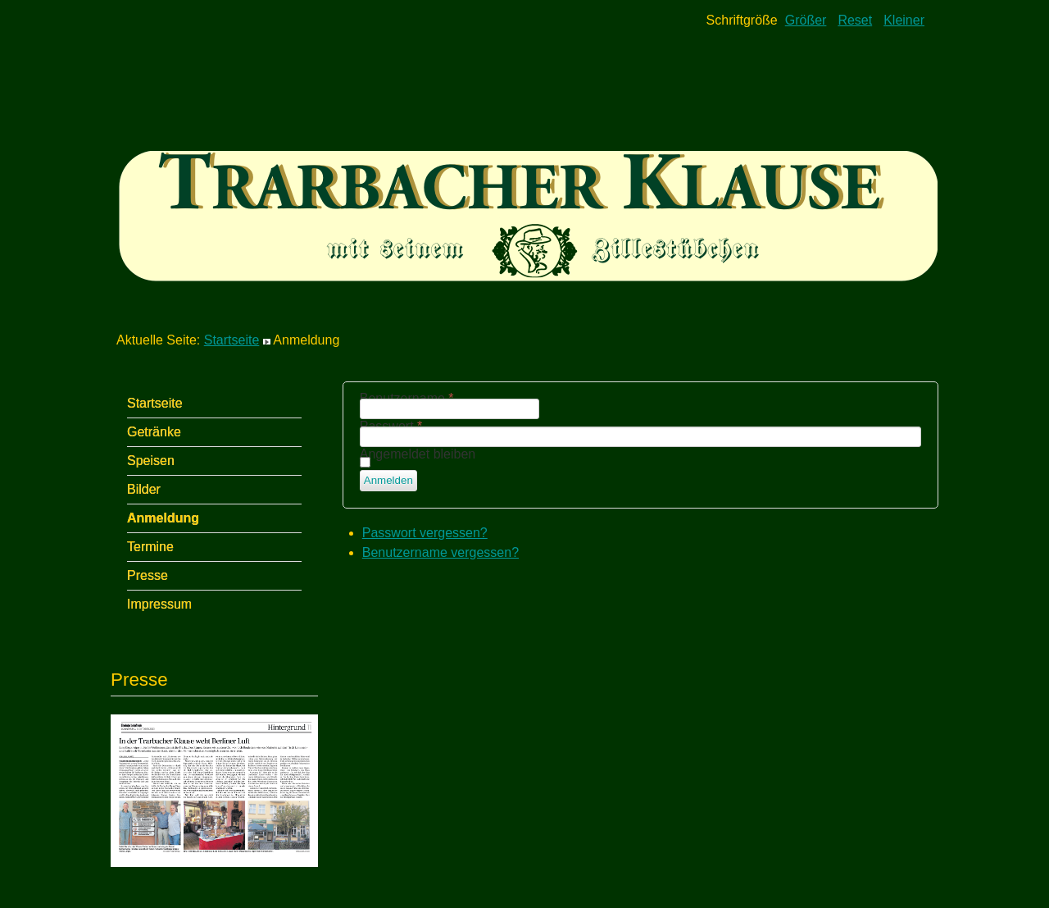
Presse (147, 575)
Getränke (154, 432)
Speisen (151, 461)
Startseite (232, 340)
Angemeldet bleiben (417, 454)
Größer (806, 20)
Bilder (144, 489)
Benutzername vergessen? (440, 552)
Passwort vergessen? (425, 533)
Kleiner (903, 20)
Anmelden (388, 480)
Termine (150, 547)
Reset (855, 20)
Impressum (159, 604)
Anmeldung (163, 518)
